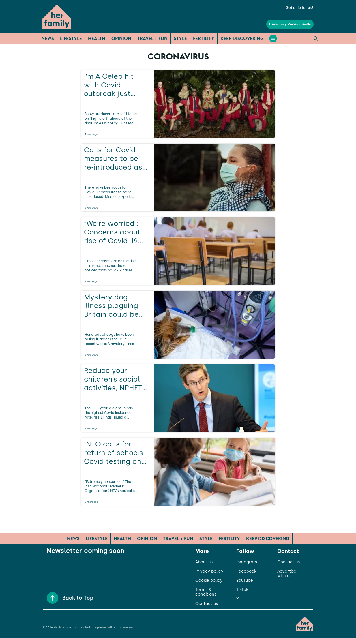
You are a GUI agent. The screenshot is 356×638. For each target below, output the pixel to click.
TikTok (242, 590)
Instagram (246, 562)
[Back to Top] (52, 598)
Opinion (121, 38)
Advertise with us (286, 573)
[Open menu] (273, 38)
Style (180, 38)
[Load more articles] (178, 518)
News (47, 38)
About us (204, 562)
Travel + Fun (152, 38)
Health (96, 38)
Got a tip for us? (300, 8)
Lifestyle (71, 38)
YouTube (244, 580)
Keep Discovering (242, 38)
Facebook (246, 571)
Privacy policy (209, 571)
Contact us (206, 603)
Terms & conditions (205, 592)
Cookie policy (208, 580)
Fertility (203, 38)
